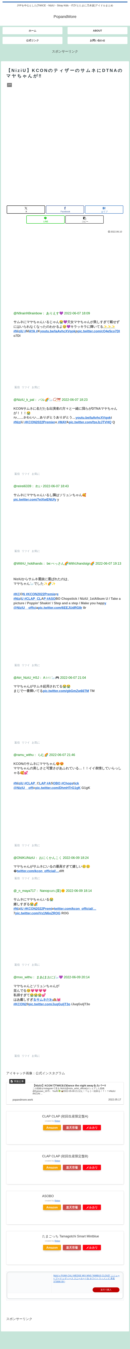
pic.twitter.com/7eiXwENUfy (34, 499)
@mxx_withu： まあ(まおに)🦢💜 (38, 977)
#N (15, 783)
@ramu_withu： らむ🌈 (30, 755)
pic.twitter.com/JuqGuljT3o (49, 1004)
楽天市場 (72, 1127)
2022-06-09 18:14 (79, 891)
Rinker (57, 1121)
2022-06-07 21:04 (73, 677)
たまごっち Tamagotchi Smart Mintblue (70, 1236)
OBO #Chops (63, 783)
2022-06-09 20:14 (77, 977)
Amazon (52, 1127)
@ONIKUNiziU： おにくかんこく (37, 858)
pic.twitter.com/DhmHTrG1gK (58, 788)
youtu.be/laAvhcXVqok (57, 331)
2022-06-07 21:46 (62, 755)
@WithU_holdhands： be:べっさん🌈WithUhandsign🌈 (53, 563)
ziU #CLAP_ (28, 783)
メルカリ (92, 1127)
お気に (35, 387)
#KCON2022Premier (39, 422)
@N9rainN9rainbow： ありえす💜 (38, 313)
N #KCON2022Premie (39, 594)
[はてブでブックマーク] (104, 209)
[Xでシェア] (26, 209)
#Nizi (17, 422)
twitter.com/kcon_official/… (38, 871)
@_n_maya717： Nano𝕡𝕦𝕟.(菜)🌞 (39, 891)
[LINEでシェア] (45, 219)
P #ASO (50, 598)
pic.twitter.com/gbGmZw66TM (66, 691)
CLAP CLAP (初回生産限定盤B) (65, 1156)
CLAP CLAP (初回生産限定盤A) (65, 1116)
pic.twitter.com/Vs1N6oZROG (37, 913)
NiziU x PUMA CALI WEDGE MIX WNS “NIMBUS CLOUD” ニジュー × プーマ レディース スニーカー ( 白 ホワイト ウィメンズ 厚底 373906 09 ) (86, 1278)
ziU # (22, 331)
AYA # (33, 331)
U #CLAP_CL (31, 598)
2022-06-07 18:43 (56, 486)
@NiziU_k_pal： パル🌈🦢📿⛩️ (37, 400)
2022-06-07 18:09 (77, 313)
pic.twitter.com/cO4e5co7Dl (98, 331)
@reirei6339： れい (27, 486)
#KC (16, 594)
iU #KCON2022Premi (36, 909)
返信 (16, 387)
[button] (84, 219)
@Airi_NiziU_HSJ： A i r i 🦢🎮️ (36, 677)
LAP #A (45, 783)
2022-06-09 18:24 (76, 858)
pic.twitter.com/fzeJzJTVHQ (90, 422)
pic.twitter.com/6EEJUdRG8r (60, 608)
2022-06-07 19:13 (108, 563)
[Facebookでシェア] (65, 209)
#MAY (61, 422)
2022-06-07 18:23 (75, 400)
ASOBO (48, 1196)
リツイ (25, 387)
